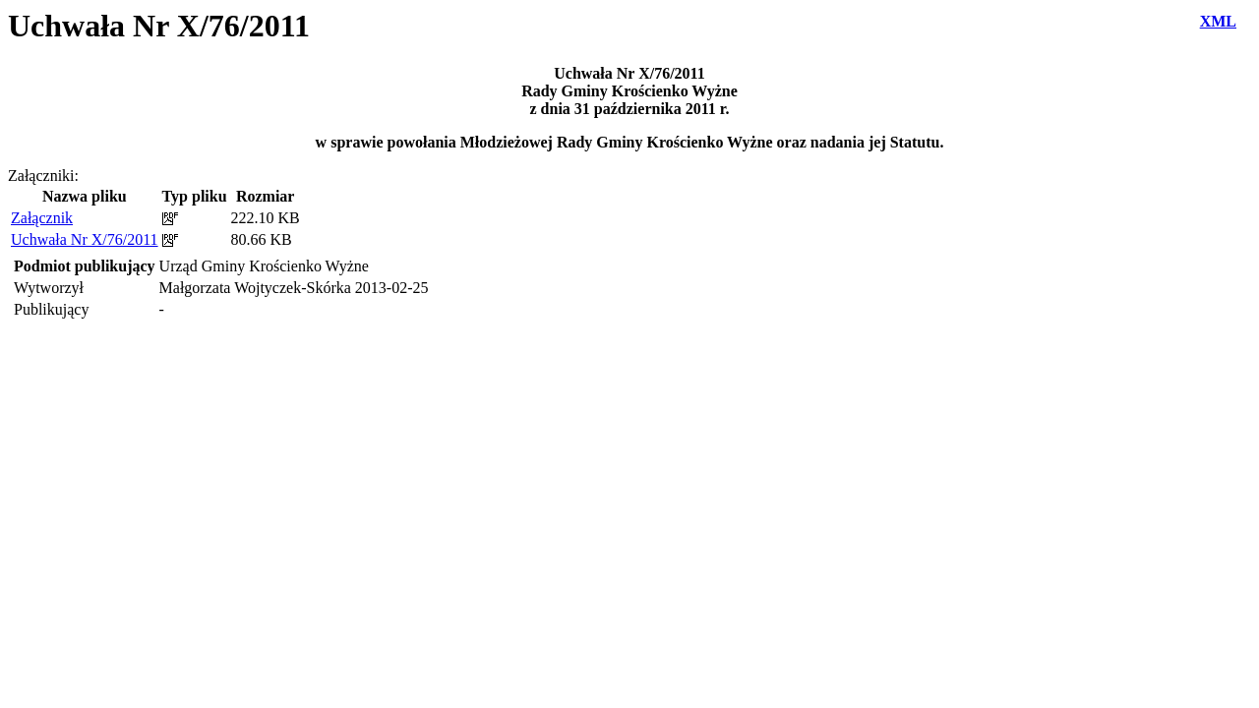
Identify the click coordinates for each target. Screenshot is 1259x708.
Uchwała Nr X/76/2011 (84, 239)
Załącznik (42, 217)
